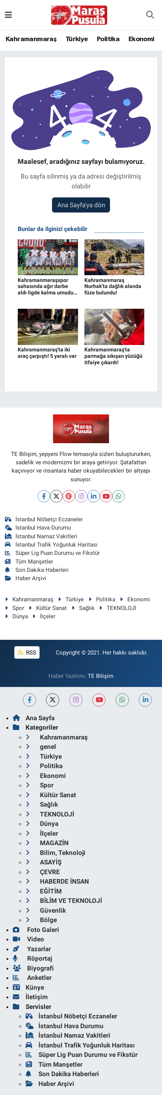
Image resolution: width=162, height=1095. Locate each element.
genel (41, 746)
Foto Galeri (36, 929)
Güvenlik (46, 910)
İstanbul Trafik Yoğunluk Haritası (51, 544)
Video (28, 939)
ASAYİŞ (43, 862)
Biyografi (33, 968)
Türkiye (77, 39)
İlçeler (43, 616)
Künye (28, 987)
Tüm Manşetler (29, 561)
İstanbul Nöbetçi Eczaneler (44, 519)
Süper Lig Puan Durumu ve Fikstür (52, 553)
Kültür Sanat (48, 608)
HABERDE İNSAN (57, 881)
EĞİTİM (44, 891)
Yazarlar (32, 949)
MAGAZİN (47, 843)
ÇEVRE (43, 872)
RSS (27, 652)
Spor (14, 608)
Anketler (32, 977)
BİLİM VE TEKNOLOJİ (64, 900)
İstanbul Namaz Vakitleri (41, 536)
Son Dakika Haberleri (37, 570)
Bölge (41, 920)
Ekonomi (141, 39)
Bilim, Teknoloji (56, 852)
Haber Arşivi (26, 578)
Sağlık (83, 608)
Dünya (16, 616)
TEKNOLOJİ (117, 608)
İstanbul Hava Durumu (38, 527)
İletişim (30, 997)
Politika (108, 39)
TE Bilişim (100, 676)
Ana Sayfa (34, 718)
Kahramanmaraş (31, 39)
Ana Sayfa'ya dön (81, 205)
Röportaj (32, 958)
